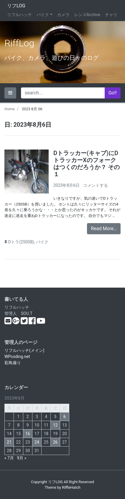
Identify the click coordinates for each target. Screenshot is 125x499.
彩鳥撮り (12, 362)
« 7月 (9, 458)
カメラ (63, 14)
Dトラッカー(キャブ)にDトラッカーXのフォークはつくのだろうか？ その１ (86, 164)
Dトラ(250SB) (21, 242)
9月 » (21, 458)
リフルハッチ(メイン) (24, 350)
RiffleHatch (71, 487)
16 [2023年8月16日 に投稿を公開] (27, 433)
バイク (43, 14)
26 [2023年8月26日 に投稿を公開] (55, 442)
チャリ (111, 14)
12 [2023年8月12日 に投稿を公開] (55, 425)
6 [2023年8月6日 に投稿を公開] (64, 416)
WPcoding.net (17, 356)
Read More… (104, 228)
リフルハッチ (19, 14)
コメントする (95, 185)
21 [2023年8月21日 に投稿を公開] (9, 442)
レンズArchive (87, 14)
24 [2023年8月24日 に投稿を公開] (36, 442)
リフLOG (16, 6)
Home (9, 109)
